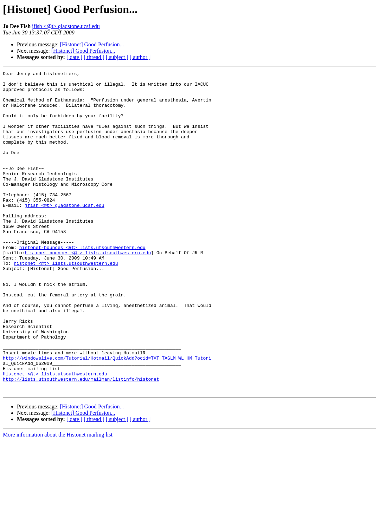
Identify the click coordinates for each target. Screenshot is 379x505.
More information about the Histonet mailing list (58, 499)
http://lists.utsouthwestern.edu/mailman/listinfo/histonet (81, 441)
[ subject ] (117, 57)
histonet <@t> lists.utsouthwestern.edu (66, 302)
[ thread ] (94, 57)
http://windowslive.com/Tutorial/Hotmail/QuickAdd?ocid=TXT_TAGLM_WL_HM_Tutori (107, 416)
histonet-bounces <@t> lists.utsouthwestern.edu (82, 283)
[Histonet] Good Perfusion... (92, 44)
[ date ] (74, 57)
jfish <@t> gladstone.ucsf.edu (66, 26)
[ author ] (140, 57)
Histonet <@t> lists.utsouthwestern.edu (55, 435)
